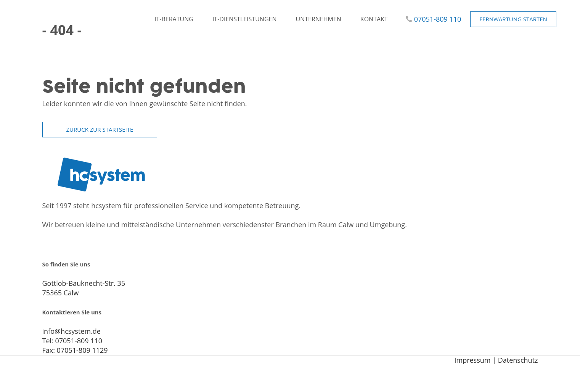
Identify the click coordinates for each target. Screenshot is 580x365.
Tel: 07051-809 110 (72, 340)
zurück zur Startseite (99, 129)
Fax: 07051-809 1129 (75, 350)
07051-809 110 (437, 19)
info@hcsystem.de (71, 331)
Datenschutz (518, 360)
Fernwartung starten (513, 19)
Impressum (472, 360)
